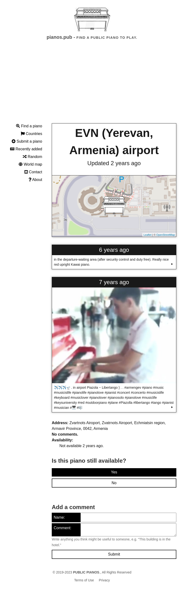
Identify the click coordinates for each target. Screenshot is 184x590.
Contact (33, 172)
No (114, 483)
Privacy (104, 580)
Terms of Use (84, 580)
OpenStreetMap (165, 234)
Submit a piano (27, 141)
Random (32, 157)
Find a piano (29, 126)
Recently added (26, 149)
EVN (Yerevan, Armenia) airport (114, 142)
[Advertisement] (92, 85)
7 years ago (114, 282)
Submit (114, 554)
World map (30, 164)
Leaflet (147, 234)
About (35, 180)
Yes (114, 472)
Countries (31, 134)
